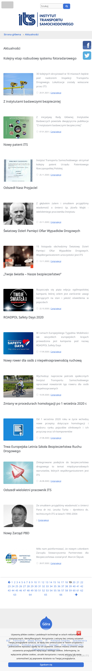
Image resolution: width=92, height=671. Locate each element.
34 (51, 586)
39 (70, 586)
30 (35, 586)
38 (66, 586)
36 (59, 586)
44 (13, 590)
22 (81, 582)
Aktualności (31, 34)
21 (78, 582)
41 (78, 586)
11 (39, 582)
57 (62, 590)
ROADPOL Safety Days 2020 (23, 317)
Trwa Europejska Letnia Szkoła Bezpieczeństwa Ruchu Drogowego (42, 448)
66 (61, 594)
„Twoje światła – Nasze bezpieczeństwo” (32, 274)
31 (39, 586)
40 (74, 586)
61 (78, 590)
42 (81, 586)
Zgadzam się (46, 664)
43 (9, 590)
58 (66, 590)
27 (24, 586)
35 (55, 586)
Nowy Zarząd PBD (16, 533)
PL (76, 6)
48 (28, 590)
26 (20, 586)
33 (47, 586)
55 (55, 590)
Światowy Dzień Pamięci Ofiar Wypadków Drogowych (41, 231)
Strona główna (12, 34)
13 (46, 582)
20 (74, 582)
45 (16, 590)
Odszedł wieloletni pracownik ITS (27, 490)
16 (58, 582)
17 (62, 582)
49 (32, 590)
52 (43, 590)
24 (13, 586)
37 (62, 586)
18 (66, 582)
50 (35, 590)
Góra (46, 624)
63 (14, 594)
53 (47, 590)
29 (32, 586)
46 (20, 590)
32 (43, 586)
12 (42, 582)
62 (81, 590)
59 (70, 590)
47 (24, 590)
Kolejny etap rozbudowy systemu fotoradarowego (39, 58)
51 (39, 590)
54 (51, 590)
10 (35, 582)
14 (50, 582)
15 (54, 582)
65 (45, 594)
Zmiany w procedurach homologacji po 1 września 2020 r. (45, 403)
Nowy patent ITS (15, 144)
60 (74, 590)
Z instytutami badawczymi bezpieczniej (32, 101)
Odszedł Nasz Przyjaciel (20, 187)
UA (87, 6)
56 (59, 590)
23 (9, 586)
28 (28, 586)
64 (30, 594)
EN (81, 6)
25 (16, 586)
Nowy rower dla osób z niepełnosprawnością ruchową (42, 360)
